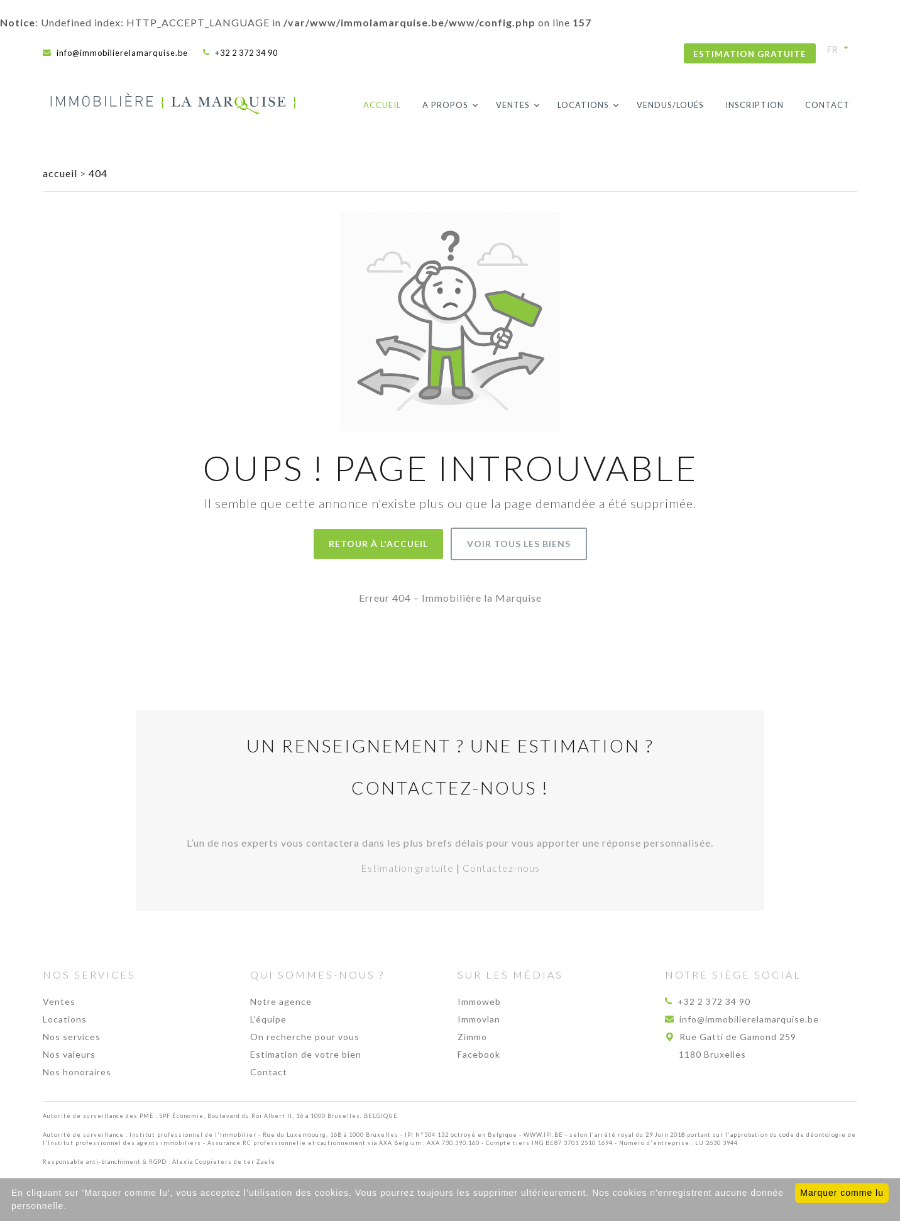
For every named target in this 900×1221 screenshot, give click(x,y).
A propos (445, 105)
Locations (583, 105)
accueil (61, 173)
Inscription (754, 105)
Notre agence (281, 1001)
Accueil (382, 105)
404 (98, 173)
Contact (827, 105)
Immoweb (479, 1001)
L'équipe (268, 1019)
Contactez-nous (501, 868)
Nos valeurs (69, 1054)
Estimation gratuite (749, 54)
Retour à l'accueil (378, 543)
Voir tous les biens (519, 543)
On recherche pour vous (304, 1036)
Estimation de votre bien (305, 1054)
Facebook (479, 1054)
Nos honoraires (77, 1071)
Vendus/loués (670, 105)
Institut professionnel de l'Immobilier (192, 1134)
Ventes (513, 105)
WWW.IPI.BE (543, 1134)
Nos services (72, 1036)
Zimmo (472, 1036)
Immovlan (479, 1019)
